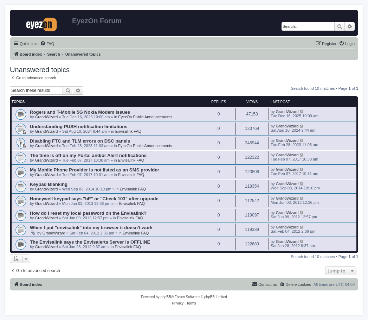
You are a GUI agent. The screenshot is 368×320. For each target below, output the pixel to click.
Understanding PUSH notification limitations (79, 126)
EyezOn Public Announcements (145, 117)
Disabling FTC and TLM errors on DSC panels (80, 141)
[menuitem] (47, 43)
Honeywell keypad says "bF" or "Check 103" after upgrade (94, 198)
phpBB (166, 297)
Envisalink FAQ (128, 131)
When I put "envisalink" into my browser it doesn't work (91, 227)
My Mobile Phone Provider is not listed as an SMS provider (94, 169)
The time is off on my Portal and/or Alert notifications (88, 155)
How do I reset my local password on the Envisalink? (88, 213)
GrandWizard (46, 117)
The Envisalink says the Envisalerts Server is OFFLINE (90, 242)
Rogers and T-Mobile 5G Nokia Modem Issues (80, 112)
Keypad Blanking (48, 184)
